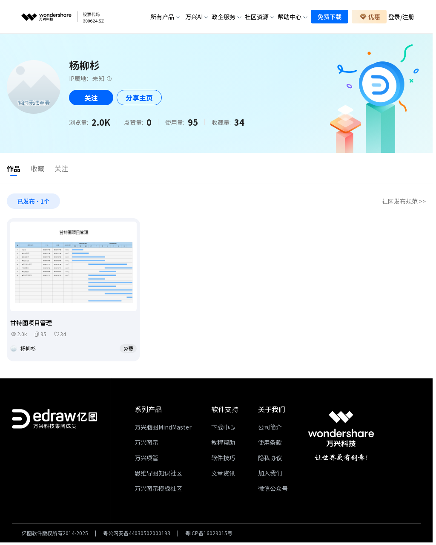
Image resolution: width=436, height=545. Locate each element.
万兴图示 (146, 444)
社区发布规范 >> (404, 203)
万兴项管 (146, 459)
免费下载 (329, 16)
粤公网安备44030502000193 (136, 534)
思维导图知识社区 (158, 474)
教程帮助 (223, 444)
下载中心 (223, 428)
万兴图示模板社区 (158, 490)
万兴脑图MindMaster (163, 428)
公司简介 (270, 428)
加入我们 (270, 474)
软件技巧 (223, 459)
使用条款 (270, 444)
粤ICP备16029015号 (208, 534)
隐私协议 (270, 459)
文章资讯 (223, 474)
